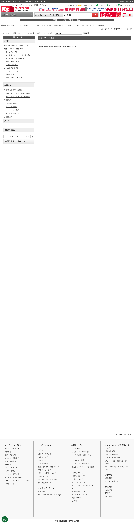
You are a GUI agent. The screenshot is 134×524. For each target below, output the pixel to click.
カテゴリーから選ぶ (9, 15)
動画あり (9, 117)
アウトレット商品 (12, 110)
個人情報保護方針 (44, 483)
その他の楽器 (12, 68)
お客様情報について (79, 491)
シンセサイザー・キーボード (18, 55)
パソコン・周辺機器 (12, 474)
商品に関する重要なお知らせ (49, 495)
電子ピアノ (12, 52)
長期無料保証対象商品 (14, 90)
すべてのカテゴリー (12, 448)
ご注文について (77, 473)
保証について (76, 498)
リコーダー (12, 65)
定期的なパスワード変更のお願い (67, 20)
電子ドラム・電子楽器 (16, 58)
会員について (43, 457)
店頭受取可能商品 (12, 113)
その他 (74, 501)
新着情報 (41, 491)
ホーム (5, 33)
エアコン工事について (80, 482)
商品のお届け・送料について (48, 467)
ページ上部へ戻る (124, 434)
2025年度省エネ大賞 (44, 25)
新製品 (8, 100)
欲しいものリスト (126, 5)
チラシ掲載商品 (11, 107)
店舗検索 (108, 478)
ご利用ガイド (43, 5)
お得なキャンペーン (88, 25)
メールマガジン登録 (88, 5)
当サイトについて (44, 454)
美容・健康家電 (10, 461)
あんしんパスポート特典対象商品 (18, 93)
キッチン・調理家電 (12, 458)
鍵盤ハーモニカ (13, 61)
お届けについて (77, 479)
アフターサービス (44, 470)
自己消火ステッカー (72, 25)
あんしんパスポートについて (82, 464)
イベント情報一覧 (111, 481)
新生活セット (58, 25)
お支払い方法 (43, 463)
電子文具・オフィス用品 (13, 477)
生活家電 (8, 452)
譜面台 (10, 74)
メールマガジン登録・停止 (81, 455)
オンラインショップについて (82, 495)
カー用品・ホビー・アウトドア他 (47, 15)
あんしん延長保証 (111, 454)
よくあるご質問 (31, 5)
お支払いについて (78, 476)
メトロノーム (12, 71)
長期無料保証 (110, 451)
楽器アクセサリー (14, 78)
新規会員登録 (72, 5)
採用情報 (120, 2)
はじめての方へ (18, 5)
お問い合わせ (43, 476)
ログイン (102, 5)
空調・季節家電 (10, 455)
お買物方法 (42, 460)
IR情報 (107, 493)
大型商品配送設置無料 (113, 458)
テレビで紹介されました (26, 25)
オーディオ (9, 465)
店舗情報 (108, 475)
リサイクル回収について (47, 473)
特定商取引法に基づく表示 (48, 479)
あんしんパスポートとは (81, 452)
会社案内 (129, 2)
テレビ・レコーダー (12, 468)
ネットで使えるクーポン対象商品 (18, 97)
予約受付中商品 (11, 103)
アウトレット (9, 484)
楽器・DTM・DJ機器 (44, 33)
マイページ (113, 5)
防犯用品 (101, 25)
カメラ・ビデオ (10, 471)
